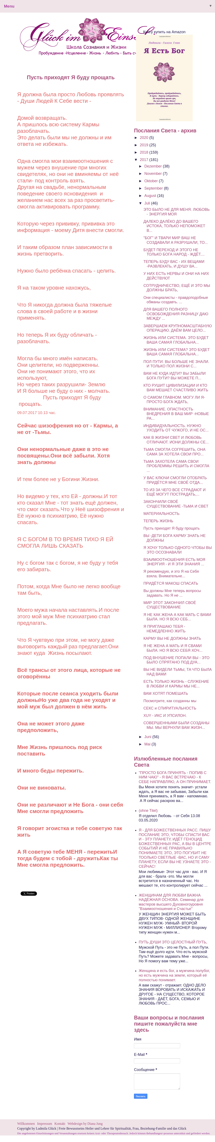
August (150, 196)
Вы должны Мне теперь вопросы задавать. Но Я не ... (172, 593)
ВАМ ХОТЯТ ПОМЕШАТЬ (165, 693)
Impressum (45, 1123)
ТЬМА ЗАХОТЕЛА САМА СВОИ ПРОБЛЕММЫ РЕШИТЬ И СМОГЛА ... (176, 466)
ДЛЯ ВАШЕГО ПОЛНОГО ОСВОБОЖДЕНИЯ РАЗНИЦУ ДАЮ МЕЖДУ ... (175, 313)
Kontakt (59, 1123)
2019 (144, 145)
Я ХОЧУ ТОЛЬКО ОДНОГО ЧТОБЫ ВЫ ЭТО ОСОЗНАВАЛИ (177, 550)
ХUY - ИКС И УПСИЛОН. (165, 715)
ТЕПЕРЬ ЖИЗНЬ (158, 521)
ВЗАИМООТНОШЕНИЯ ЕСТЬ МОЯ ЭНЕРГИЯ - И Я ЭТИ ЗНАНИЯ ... (174, 562)
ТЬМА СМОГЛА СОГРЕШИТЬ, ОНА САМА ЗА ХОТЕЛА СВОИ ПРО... (174, 451)
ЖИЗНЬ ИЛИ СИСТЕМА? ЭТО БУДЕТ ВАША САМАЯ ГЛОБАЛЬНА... (176, 352)
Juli (147, 203)
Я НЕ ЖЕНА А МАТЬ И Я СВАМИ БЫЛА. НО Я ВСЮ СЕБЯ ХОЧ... (172, 648)
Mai (148, 744)
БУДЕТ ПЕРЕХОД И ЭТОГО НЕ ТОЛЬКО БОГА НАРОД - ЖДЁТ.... (174, 252)
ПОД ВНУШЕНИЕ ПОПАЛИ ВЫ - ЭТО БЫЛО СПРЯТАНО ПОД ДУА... (176, 660)
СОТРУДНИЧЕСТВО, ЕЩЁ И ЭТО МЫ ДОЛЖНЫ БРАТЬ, (176, 288)
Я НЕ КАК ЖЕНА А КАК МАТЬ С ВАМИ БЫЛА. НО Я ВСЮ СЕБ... (177, 617)
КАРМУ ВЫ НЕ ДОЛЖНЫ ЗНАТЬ (172, 638)
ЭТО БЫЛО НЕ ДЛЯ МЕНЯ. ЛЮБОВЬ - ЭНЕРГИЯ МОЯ (176, 211)
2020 (144, 138)
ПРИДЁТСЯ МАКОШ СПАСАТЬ (170, 583)
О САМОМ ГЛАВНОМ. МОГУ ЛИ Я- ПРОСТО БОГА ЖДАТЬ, (174, 399)
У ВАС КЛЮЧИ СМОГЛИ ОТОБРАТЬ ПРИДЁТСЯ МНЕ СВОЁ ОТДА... (175, 480)
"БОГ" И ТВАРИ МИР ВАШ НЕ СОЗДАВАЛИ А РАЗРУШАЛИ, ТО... (175, 240)
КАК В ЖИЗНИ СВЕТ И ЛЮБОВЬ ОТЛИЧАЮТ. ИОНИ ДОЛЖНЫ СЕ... (176, 439)
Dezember (153, 166)
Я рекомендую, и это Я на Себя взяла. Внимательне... (171, 573)
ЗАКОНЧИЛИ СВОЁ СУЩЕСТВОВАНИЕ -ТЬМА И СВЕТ (175, 504)
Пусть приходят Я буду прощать (171, 528)
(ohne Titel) (148, 810)
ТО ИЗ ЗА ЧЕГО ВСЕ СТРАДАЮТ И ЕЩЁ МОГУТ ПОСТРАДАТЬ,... (174, 492)
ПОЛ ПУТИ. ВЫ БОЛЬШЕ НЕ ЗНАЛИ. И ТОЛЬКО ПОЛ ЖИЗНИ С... (176, 364)
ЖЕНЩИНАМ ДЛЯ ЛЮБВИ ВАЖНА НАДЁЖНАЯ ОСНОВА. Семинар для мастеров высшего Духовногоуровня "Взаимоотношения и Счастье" (171, 902)
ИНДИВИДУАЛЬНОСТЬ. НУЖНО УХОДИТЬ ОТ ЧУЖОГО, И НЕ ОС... (176, 428)
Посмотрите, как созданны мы (169, 701)
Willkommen (26, 1123)
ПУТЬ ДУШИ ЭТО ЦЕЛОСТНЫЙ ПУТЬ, (173, 942)
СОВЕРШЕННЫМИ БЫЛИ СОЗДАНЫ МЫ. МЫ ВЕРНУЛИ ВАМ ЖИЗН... (176, 725)
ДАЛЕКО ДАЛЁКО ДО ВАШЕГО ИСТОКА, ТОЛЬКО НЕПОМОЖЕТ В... (174, 226)
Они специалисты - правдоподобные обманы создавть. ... (175, 299)
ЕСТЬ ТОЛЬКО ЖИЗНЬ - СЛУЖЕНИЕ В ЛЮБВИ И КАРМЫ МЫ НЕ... (176, 683)
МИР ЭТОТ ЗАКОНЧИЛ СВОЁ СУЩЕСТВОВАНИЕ (169, 605)
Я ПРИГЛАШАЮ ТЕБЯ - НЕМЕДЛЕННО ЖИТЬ (164, 628)
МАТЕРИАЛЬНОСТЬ (161, 514)
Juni (148, 737)
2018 (144, 152)
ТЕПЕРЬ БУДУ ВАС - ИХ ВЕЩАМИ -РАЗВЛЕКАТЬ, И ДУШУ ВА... (173, 264)
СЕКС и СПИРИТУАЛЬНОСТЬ (169, 708)
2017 (144, 160)
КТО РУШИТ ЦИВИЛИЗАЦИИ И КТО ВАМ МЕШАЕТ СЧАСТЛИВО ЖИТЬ (175, 387)
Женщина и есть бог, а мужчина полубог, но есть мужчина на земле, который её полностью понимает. (174, 975)
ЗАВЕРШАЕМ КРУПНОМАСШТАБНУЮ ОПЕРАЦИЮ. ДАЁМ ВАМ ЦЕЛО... (177, 328)
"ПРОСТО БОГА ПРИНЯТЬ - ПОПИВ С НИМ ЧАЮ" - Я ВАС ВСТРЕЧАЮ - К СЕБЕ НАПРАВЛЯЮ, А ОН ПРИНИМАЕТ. (175, 777)
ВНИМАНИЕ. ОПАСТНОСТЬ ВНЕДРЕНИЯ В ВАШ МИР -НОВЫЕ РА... (176, 413)
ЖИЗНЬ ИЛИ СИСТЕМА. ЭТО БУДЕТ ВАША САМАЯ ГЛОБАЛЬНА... (176, 340)
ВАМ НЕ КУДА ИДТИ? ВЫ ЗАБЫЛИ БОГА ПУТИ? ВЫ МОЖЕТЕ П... (174, 375)
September (154, 188)
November (153, 173)
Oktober (151, 181)
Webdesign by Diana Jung (85, 1123)
